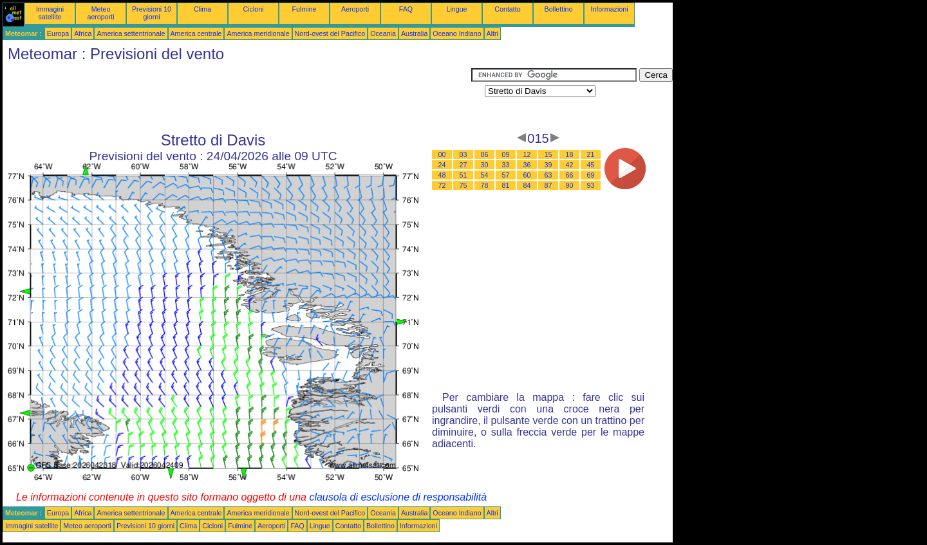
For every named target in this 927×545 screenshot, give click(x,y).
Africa (82, 33)
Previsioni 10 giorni (151, 13)
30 (485, 165)
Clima (202, 9)
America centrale (196, 33)
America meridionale (258, 33)
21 (591, 154)
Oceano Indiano (457, 33)
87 (548, 185)
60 (527, 175)
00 (442, 154)
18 (570, 154)
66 (570, 175)
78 (485, 185)
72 (442, 185)
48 (442, 175)
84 (527, 185)
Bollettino (559, 9)
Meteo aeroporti (100, 13)
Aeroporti (355, 9)
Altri (492, 33)
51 (463, 175)
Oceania (383, 33)
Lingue (457, 9)
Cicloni (253, 9)
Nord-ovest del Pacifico (330, 33)
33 (506, 165)
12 (527, 154)
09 (506, 154)
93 (591, 185)
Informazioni (609, 9)
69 (591, 175)
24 (442, 165)
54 (485, 175)
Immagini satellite (50, 13)
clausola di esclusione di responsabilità (398, 497)
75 (463, 185)
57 (506, 175)
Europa (58, 33)
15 (548, 154)
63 (548, 175)
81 (506, 185)
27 (463, 165)
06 (485, 154)
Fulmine (304, 9)
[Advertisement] (237, 97)
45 (591, 165)
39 (548, 165)
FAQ (406, 9)
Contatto (507, 9)
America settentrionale (131, 33)
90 (570, 185)
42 (570, 165)
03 (463, 154)
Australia (414, 33)
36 (527, 165)
